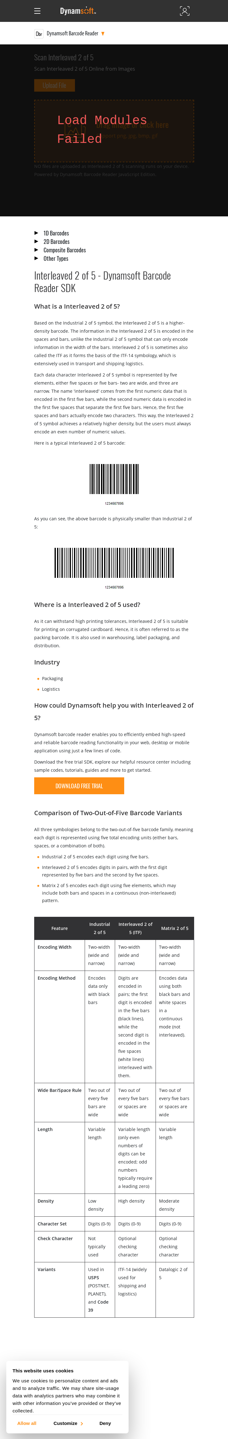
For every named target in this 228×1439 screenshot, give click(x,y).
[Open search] (50, 11)
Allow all (26, 1423)
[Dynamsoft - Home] (79, 11)
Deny (105, 1423)
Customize (68, 1423)
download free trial (79, 786)
